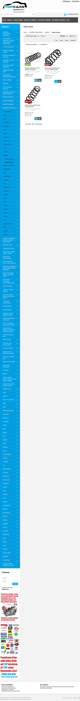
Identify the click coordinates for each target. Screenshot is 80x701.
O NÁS (68, 20)
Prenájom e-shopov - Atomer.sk (71, 698)
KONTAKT (9, 20)
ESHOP (4, 20)
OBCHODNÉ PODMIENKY (44, 20)
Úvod (24, 32)
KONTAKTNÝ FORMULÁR (30, 20)
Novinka (73, 40)
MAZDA (47, 32)
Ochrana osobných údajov (9, 688)
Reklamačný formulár (46, 688)
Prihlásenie (66, 1)
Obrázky (62, 36)
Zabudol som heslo (7, 587)
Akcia (61, 40)
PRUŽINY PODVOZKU (35, 32)
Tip (56, 40)
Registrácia (75, 1)
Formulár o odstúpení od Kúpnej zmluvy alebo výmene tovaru (57, 686)
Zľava (66, 40)
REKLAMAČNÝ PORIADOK (58, 20)
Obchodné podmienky (8, 686)
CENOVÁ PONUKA (18, 20)
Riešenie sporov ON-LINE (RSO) (11, 691)
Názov (35, 36)
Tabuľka (71, 36)
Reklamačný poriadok (8, 689)
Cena (42, 36)
